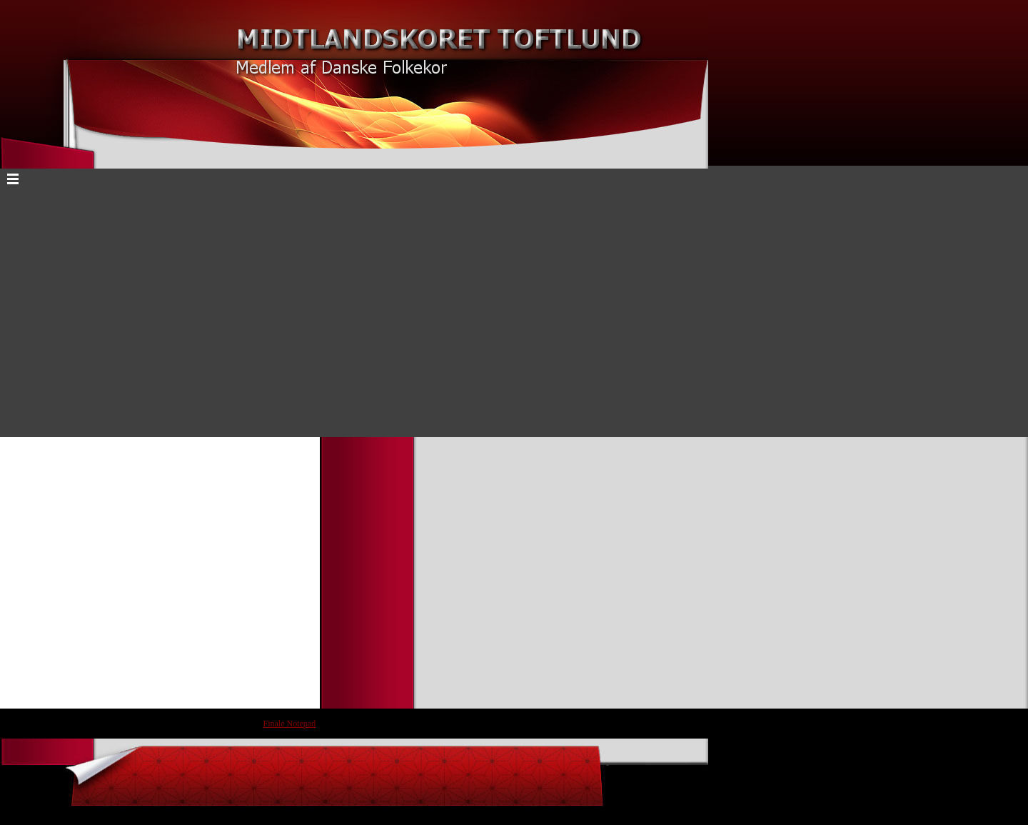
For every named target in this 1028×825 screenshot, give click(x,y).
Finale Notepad (289, 724)
